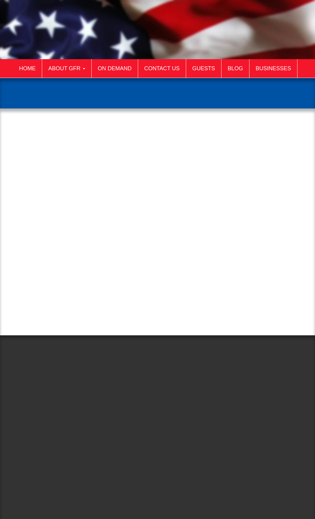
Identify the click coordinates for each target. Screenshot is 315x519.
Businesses (273, 68)
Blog (235, 68)
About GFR (66, 68)
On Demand (115, 68)
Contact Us (162, 68)
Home (27, 68)
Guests (203, 68)
